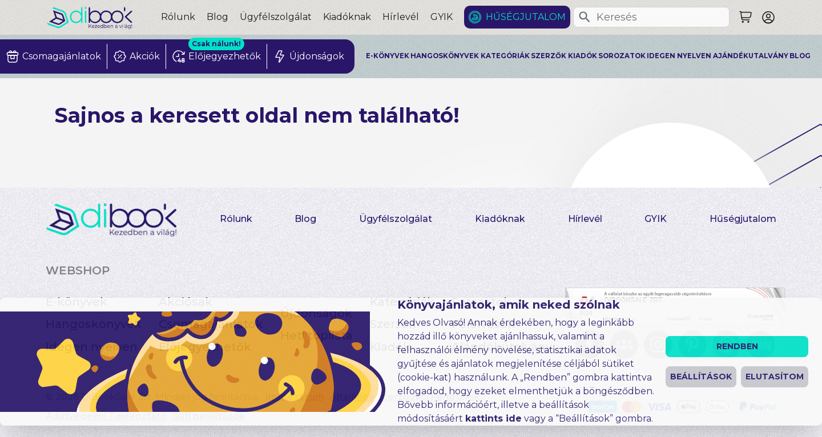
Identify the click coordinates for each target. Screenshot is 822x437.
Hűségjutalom (526, 16)
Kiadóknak (347, 16)
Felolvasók (483, 324)
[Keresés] (584, 17)
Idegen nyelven (679, 56)
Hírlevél (400, 16)
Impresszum (294, 396)
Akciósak (185, 302)
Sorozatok (622, 56)
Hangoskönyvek (444, 56)
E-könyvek (387, 56)
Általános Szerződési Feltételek (405, 396)
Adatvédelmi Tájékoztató (106, 416)
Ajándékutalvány (750, 56)
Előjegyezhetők (205, 347)
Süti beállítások (208, 416)
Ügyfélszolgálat (276, 16)
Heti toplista (316, 335)
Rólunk (178, 16)
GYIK (441, 16)
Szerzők (548, 56)
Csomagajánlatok (211, 324)
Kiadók (582, 56)
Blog (217, 16)
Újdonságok (316, 313)
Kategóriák (505, 56)
